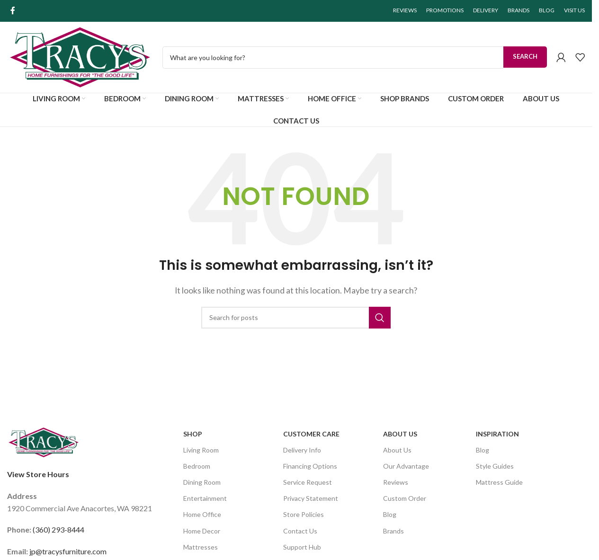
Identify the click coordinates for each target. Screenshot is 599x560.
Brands (393, 531)
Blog (389, 514)
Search (525, 56)
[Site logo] (80, 56)
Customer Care (311, 434)
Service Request (307, 482)
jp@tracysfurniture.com (68, 551)
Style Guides (495, 466)
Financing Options (310, 466)
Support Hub (302, 547)
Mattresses (200, 547)
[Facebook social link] (12, 10)
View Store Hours (38, 474)
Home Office (202, 514)
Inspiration (497, 434)
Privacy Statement (310, 498)
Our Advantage (406, 466)
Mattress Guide (499, 482)
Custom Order (404, 498)
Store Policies (303, 514)
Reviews (395, 482)
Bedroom (196, 466)
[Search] (296, 318)
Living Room (201, 450)
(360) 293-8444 (58, 529)
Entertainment (205, 498)
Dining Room (202, 482)
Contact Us (300, 531)
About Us (400, 434)
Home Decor (201, 531)
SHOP (192, 434)
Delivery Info (302, 450)
